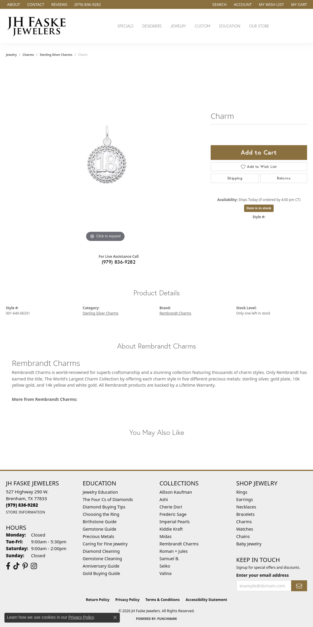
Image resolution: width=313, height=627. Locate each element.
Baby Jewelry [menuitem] (249, 544)
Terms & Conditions (163, 599)
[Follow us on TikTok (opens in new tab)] (16, 566)
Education (229, 26)
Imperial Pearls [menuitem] (174, 521)
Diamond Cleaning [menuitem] (101, 551)
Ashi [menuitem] (163, 499)
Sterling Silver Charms (56, 55)
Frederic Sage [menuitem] (172, 514)
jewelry (11, 55)
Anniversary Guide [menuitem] (101, 566)
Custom (202, 26)
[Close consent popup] (115, 617)
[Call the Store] (22, 505)
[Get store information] (25, 512)
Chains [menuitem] (243, 536)
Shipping (234, 178)
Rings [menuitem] (241, 492)
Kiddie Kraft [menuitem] (171, 529)
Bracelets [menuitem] (245, 514)
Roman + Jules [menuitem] (173, 551)
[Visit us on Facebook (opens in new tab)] (8, 566)
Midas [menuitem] (165, 536)
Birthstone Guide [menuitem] (100, 521)
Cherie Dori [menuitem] (170, 507)
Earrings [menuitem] (244, 499)
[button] (219, 4)
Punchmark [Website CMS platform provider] (167, 619)
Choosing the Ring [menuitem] (101, 514)
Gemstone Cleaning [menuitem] (102, 558)
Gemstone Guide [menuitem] (100, 529)
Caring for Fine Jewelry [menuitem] (105, 544)
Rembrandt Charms (175, 313)
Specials (125, 26)
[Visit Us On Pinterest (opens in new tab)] (25, 566)
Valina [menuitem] (165, 573)
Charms (28, 55)
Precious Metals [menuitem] (98, 536)
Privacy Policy (127, 599)
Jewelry (178, 26)
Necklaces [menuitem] (246, 507)
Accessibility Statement (206, 599)
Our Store (259, 26)
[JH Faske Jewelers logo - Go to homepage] (38, 26)
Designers (152, 26)
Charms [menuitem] (244, 521)
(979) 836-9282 (119, 262)
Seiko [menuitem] (164, 566)
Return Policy (97, 599)
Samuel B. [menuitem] (169, 558)
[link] (13, 4)
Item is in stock (258, 208)
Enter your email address (262, 575)
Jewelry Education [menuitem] (100, 492)
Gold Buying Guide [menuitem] (101, 573)
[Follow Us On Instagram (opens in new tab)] (34, 566)
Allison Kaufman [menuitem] (175, 492)
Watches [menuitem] (244, 529)
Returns (284, 178)
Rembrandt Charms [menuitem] (179, 544)
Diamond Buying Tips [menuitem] (104, 507)
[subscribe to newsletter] (299, 585)
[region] (105, 154)
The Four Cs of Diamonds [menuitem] (108, 499)
